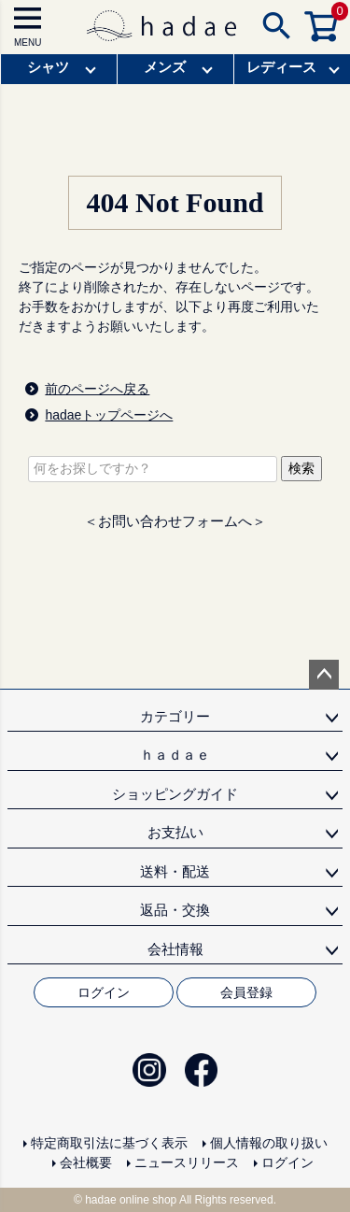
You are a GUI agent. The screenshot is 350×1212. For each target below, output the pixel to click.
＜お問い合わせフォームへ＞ (175, 521)
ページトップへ (324, 675)
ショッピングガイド (175, 794)
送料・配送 (175, 871)
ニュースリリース (186, 1162)
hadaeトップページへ (109, 414)
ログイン (103, 992)
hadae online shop (130, 1199)
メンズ (164, 67)
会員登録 (246, 992)
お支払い (175, 832)
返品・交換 (175, 910)
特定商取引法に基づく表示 (109, 1142)
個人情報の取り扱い (269, 1142)
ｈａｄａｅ (175, 755)
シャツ (48, 67)
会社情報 (175, 949)
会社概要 (86, 1162)
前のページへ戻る (97, 388)
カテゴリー (175, 716)
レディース (281, 67)
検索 (301, 468)
